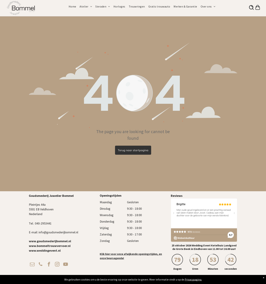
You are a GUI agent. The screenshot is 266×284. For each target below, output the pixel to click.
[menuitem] (74, 6)
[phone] (40, 265)
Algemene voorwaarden (131, 278)
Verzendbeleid (163, 278)
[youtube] (65, 265)
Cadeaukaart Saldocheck (182, 278)
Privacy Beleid (150, 278)
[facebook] (49, 265)
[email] (32, 265)
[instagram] (57, 265)
